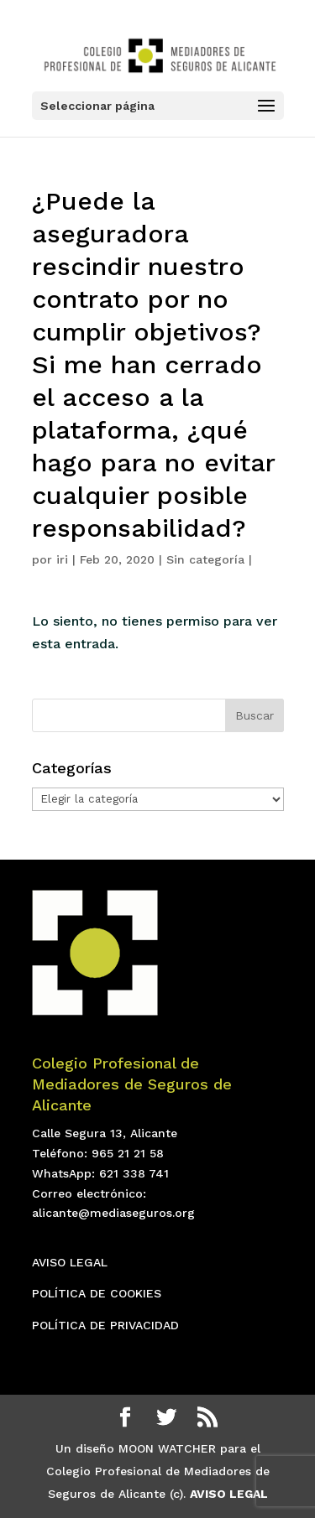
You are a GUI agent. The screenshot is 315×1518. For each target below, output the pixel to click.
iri (62, 559)
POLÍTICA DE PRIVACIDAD (105, 1325)
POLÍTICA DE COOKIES (96, 1293)
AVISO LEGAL (70, 1262)
